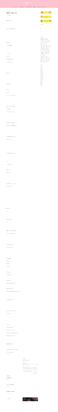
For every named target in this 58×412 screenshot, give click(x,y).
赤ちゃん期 (43, 51)
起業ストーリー (43, 62)
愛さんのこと (48, 59)
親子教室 (46, 41)
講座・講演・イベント (44, 58)
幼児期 (48, 52)
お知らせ (47, 55)
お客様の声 (43, 59)
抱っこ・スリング (43, 52)
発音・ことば (48, 48)
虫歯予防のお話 (11, 335)
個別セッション (43, 45)
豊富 (8, 327)
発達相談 (42, 41)
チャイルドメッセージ (44, 44)
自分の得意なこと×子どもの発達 (10, 391)
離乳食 (47, 51)
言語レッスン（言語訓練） (43, 32)
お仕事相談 (42, 55)
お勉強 (48, 62)
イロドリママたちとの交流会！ (10, 384)
